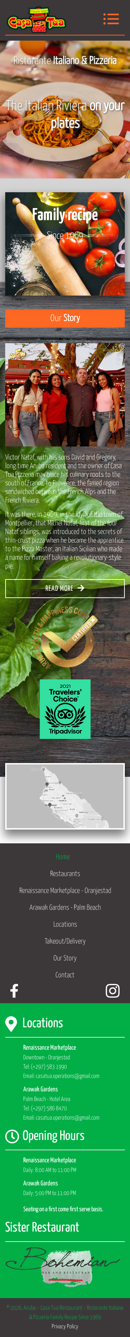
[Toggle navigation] (111, 19)
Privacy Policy (65, 1327)
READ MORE (65, 588)
